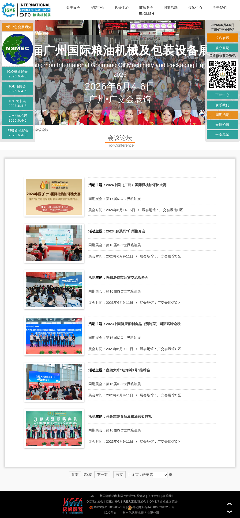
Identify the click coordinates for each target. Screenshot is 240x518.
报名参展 (222, 38)
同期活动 (171, 8)
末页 (119, 475)
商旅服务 (146, 8)
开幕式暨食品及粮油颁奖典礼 (129, 416)
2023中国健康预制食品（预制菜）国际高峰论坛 (143, 324)
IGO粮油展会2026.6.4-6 (17, 74)
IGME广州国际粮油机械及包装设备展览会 (117, 496)
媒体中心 (195, 8)
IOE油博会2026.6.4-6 (18, 88)
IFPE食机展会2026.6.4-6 (17, 133)
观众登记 (222, 48)
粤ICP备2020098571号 (107, 507)
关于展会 (73, 8)
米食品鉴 (222, 135)
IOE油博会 (113, 501)
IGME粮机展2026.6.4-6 (18, 118)
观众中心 (122, 8)
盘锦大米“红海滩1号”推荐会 (128, 370)
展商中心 (97, 8)
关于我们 (220, 8)
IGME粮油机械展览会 (163, 501)
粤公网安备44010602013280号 (151, 507)
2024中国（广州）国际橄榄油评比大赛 (136, 185)
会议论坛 (41, 130)
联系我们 (168, 496)
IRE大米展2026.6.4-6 (18, 103)
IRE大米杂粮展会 (134, 501)
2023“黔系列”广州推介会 (125, 231)
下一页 (102, 475)
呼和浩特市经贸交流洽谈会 (127, 277)
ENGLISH (146, 13)
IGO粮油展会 (94, 501)
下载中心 (222, 95)
